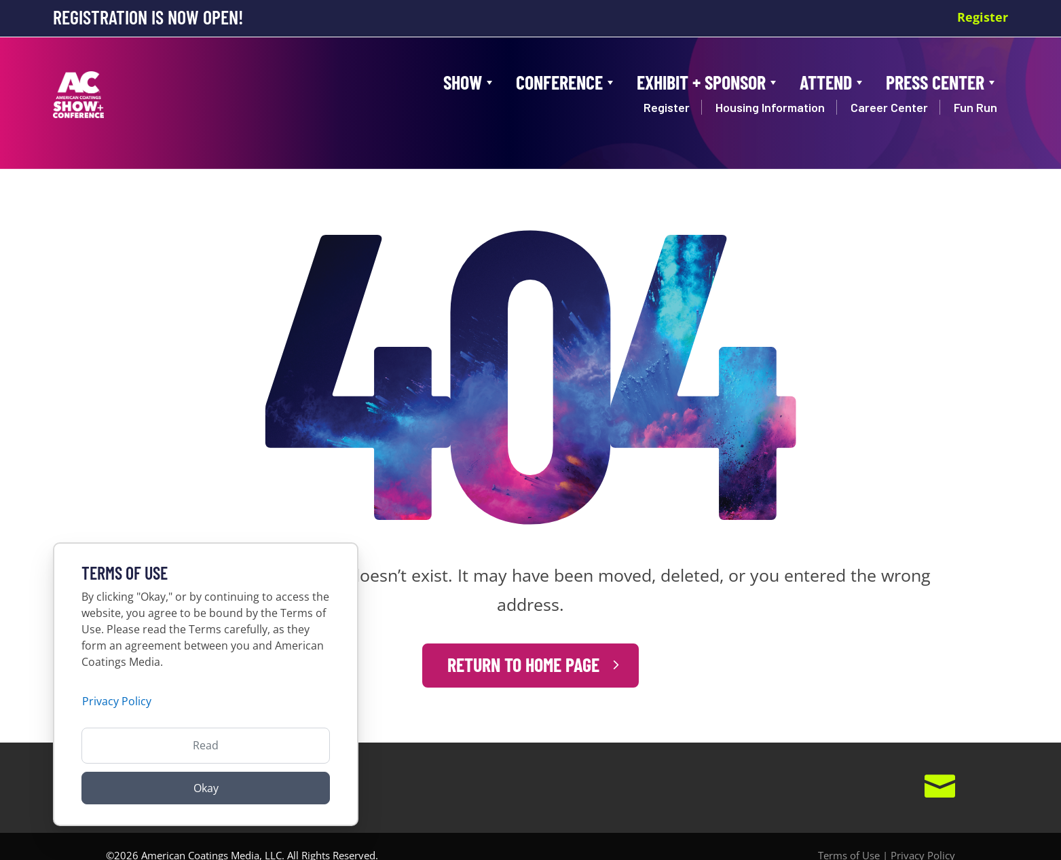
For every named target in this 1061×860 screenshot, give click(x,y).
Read (206, 745)
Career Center (889, 107)
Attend (832, 82)
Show (469, 82)
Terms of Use (849, 837)
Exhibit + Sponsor (708, 82)
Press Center (942, 82)
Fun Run (975, 107)
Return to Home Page (523, 646)
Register (982, 17)
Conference (566, 82)
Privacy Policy (923, 837)
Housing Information (770, 107)
